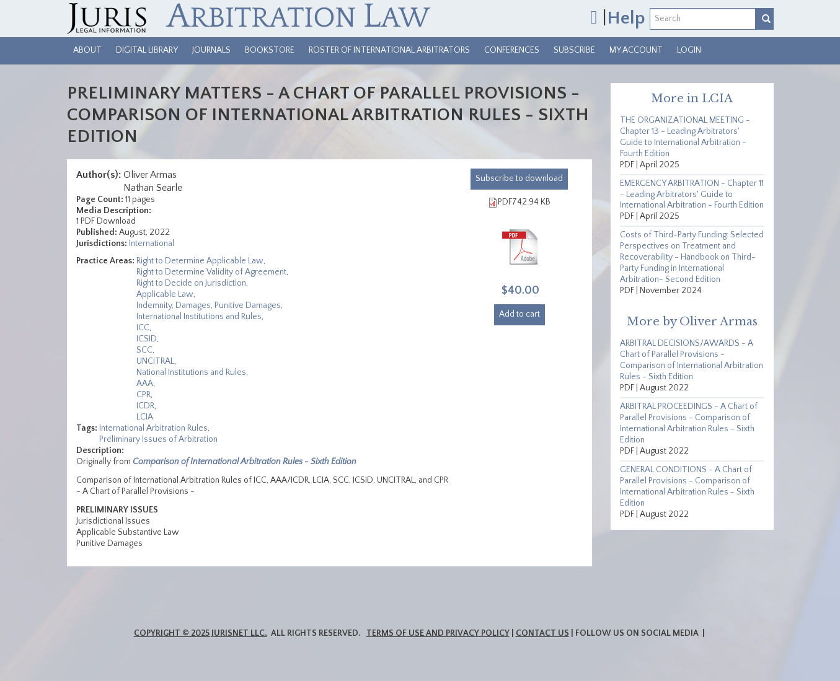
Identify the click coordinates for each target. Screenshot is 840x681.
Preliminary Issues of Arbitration (158, 439)
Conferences (511, 50)
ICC (142, 328)
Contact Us (542, 633)
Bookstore (269, 50)
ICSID (146, 339)
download (519, 178)
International (151, 243)
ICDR (145, 406)
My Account (636, 50)
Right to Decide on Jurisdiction (191, 283)
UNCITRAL (155, 361)
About (87, 50)
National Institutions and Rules (191, 372)
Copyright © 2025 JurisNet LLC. (200, 633)
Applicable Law (164, 294)
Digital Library (147, 50)
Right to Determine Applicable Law (199, 261)
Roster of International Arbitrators (389, 50)
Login (689, 50)
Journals (211, 50)
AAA (144, 384)
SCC (144, 350)
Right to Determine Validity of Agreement (211, 272)
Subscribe (574, 50)
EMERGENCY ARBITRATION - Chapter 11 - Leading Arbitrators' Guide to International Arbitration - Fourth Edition (692, 194)
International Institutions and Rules (199, 317)
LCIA (144, 417)
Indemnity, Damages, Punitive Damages (208, 305)
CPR (143, 395)
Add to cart (519, 314)
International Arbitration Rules (153, 428)
